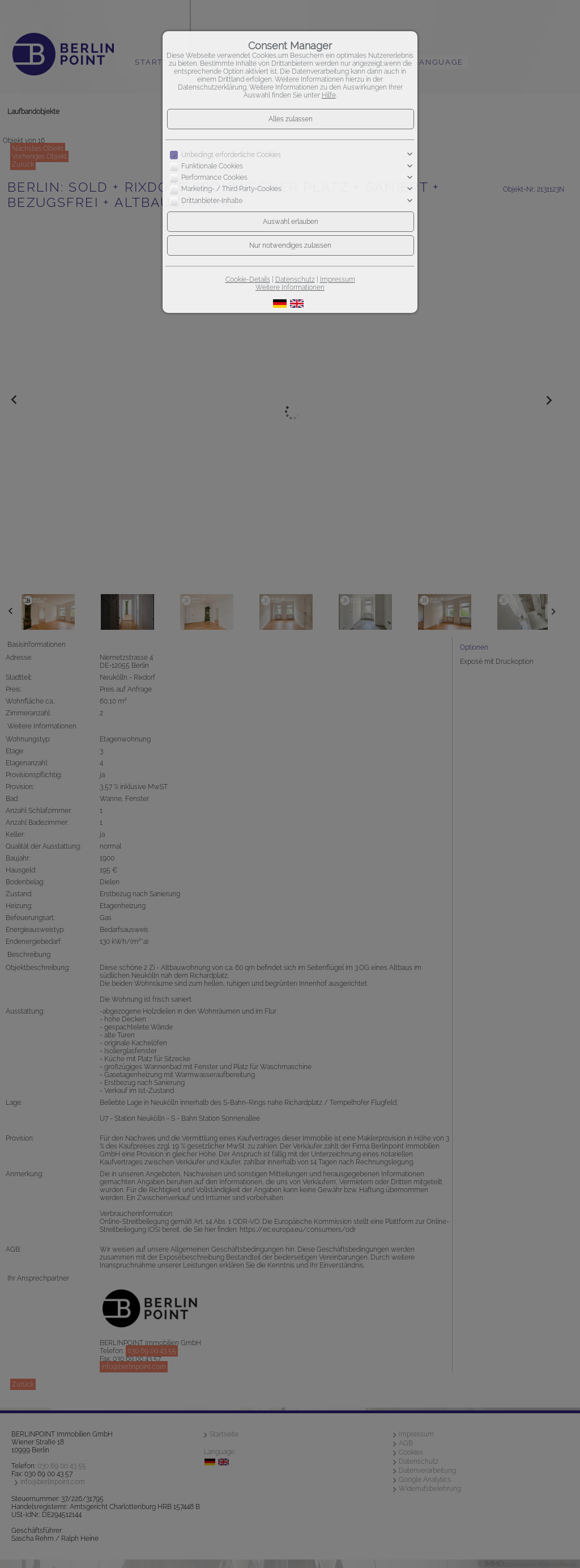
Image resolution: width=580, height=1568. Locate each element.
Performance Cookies (214, 177)
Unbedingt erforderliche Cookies (231, 155)
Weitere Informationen (290, 287)
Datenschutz (295, 279)
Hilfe (329, 95)
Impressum (337, 279)
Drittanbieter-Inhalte (211, 201)
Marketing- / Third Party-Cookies (231, 189)
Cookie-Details (247, 279)
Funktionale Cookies (212, 166)
